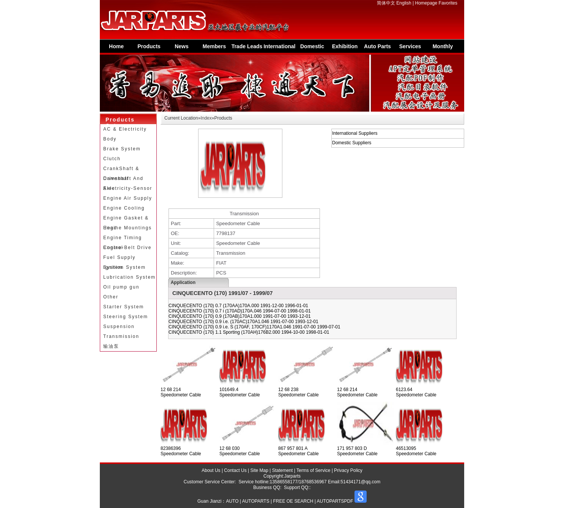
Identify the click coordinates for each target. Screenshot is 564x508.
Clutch (112, 158)
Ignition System (124, 267)
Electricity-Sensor (127, 188)
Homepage (426, 3)
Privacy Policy (348, 470)
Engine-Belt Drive (127, 247)
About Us (211, 470)
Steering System (125, 316)
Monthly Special (443, 48)
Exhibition (345, 46)
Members (214, 46)
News (182, 46)
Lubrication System (129, 277)
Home (116, 46)
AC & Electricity (125, 129)
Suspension (119, 326)
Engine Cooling (124, 208)
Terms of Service (313, 470)
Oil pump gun (121, 287)
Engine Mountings (127, 227)
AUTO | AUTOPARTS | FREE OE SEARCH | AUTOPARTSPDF (289, 501)
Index (205, 118)
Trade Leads (247, 46)
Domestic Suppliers (312, 48)
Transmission (121, 336)
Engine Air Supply (127, 198)
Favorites (448, 3)
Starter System (123, 306)
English (403, 3)
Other (110, 297)
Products (149, 46)
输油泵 (111, 346)
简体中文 (386, 3)
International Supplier (279, 48)
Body (110, 139)
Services (410, 46)
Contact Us (235, 470)
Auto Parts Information (377, 48)
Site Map (259, 470)
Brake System (122, 148)
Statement (282, 470)
